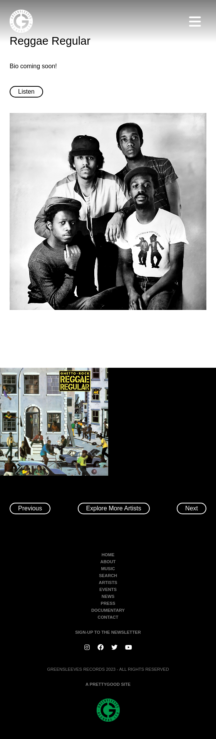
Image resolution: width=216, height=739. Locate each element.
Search (108, 575)
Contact (108, 617)
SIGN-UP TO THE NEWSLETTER (108, 632)
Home (108, 554)
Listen (26, 91)
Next (191, 508)
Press (108, 603)
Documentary (108, 610)
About (108, 561)
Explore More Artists (113, 508)
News (108, 596)
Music (108, 568)
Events (108, 589)
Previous (30, 508)
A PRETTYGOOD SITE (108, 684)
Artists (108, 582)
